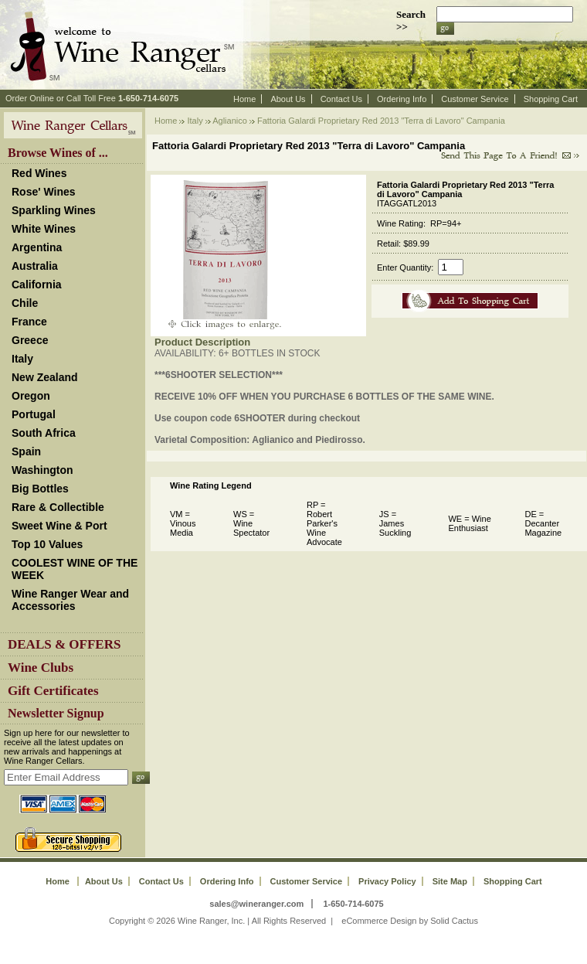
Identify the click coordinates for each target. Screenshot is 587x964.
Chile (25, 303)
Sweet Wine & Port (59, 525)
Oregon (31, 396)
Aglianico (229, 120)
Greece (30, 340)
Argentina (37, 247)
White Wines (44, 229)
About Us (287, 99)
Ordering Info (401, 99)
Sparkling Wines (54, 210)
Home (244, 99)
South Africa (44, 433)
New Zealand (45, 377)
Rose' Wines (44, 192)
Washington (42, 470)
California (37, 284)
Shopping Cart (551, 99)
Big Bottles (40, 488)
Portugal (34, 414)
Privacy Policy (387, 881)
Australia (35, 266)
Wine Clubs (40, 667)
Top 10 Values (47, 544)
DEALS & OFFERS (64, 644)
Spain (26, 451)
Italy (22, 359)
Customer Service (474, 99)
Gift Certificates (53, 690)
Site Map (450, 881)
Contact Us (341, 99)
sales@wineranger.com (256, 903)
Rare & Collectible (58, 507)
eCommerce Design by (384, 920)
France (29, 321)
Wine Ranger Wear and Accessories (70, 600)
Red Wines (39, 173)
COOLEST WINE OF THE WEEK (74, 569)
